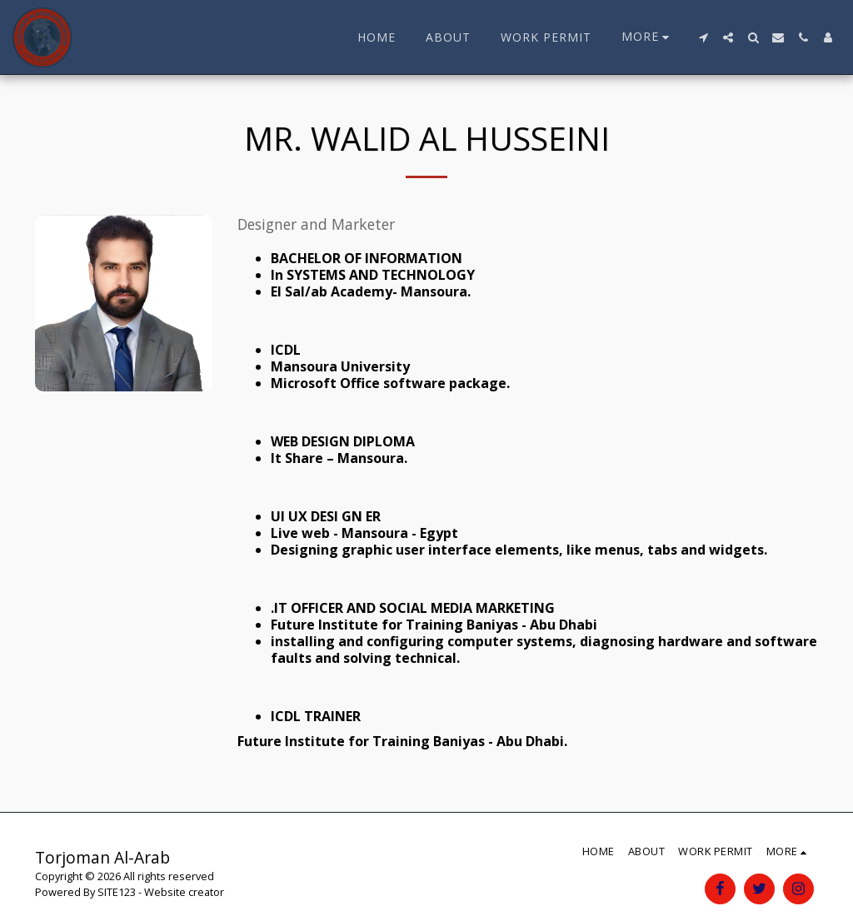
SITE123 (116, 891)
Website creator (184, 891)
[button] (703, 37)
